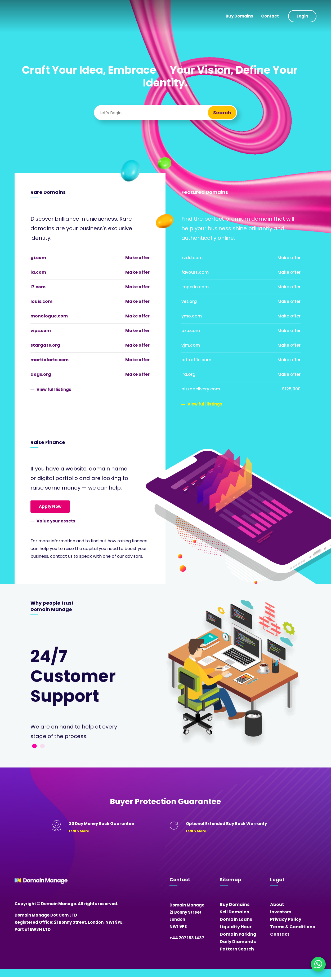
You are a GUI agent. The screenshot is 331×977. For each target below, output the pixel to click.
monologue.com (49, 316)
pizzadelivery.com (200, 389)
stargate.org (45, 345)
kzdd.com (192, 258)
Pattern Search (237, 949)
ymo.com (191, 316)
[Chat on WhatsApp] (318, 964)
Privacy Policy (285, 919)
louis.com (41, 301)
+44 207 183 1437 (186, 938)
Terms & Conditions (292, 927)
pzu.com (190, 331)
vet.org (189, 301)
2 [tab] (42, 746)
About (277, 904)
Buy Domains (239, 16)
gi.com (38, 258)
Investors (280, 912)
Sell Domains (234, 912)
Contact (270, 16)
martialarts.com (49, 360)
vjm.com (190, 345)
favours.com (195, 272)
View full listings (54, 389)
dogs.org (40, 374)
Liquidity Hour (236, 927)
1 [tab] (34, 746)
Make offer (137, 258)
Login (302, 16)
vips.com (40, 331)
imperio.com (195, 287)
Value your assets (56, 521)
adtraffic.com (196, 360)
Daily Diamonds (238, 942)
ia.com (38, 272)
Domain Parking (238, 934)
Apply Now (50, 506)
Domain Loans (236, 919)
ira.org (188, 374)
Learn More (79, 831)
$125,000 (291, 389)
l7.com (38, 287)
